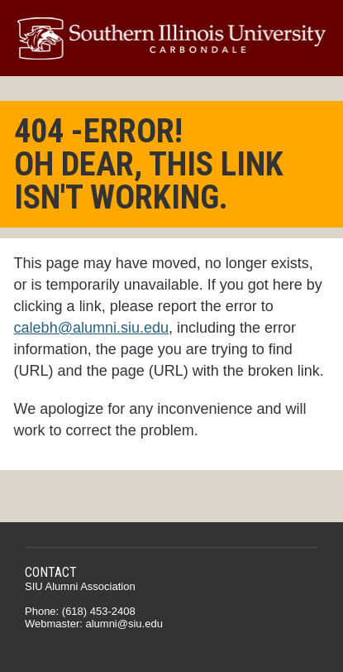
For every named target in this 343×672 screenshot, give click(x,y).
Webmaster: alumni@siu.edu (94, 623)
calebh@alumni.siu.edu (91, 327)
